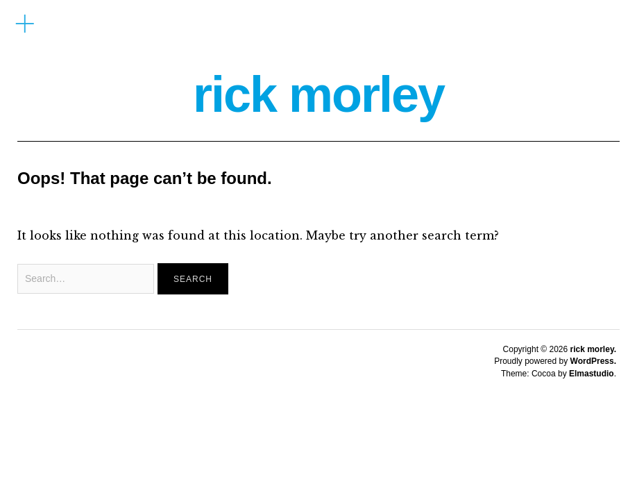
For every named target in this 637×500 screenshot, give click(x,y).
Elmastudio (591, 373)
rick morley (318, 94)
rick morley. (593, 349)
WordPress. (593, 361)
